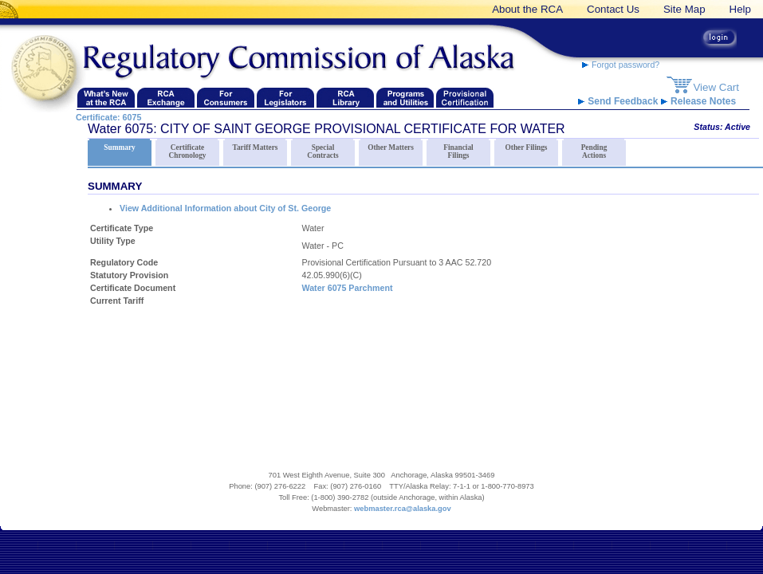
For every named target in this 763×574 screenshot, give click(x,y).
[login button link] (719, 39)
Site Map (684, 9)
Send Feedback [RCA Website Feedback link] (619, 101)
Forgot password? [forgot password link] (620, 64)
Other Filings (526, 145)
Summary (119, 145)
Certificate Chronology (187, 149)
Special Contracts (323, 149)
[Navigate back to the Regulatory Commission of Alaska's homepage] (48, 69)
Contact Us (613, 9)
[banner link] (12, 9)
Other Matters (391, 145)
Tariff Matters (255, 145)
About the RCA (527, 9)
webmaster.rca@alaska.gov (402, 509)
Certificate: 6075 (108, 117)
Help (740, 9)
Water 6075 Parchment (347, 288)
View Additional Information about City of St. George (225, 208)
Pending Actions (594, 149)
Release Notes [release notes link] (698, 101)
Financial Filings (458, 149)
